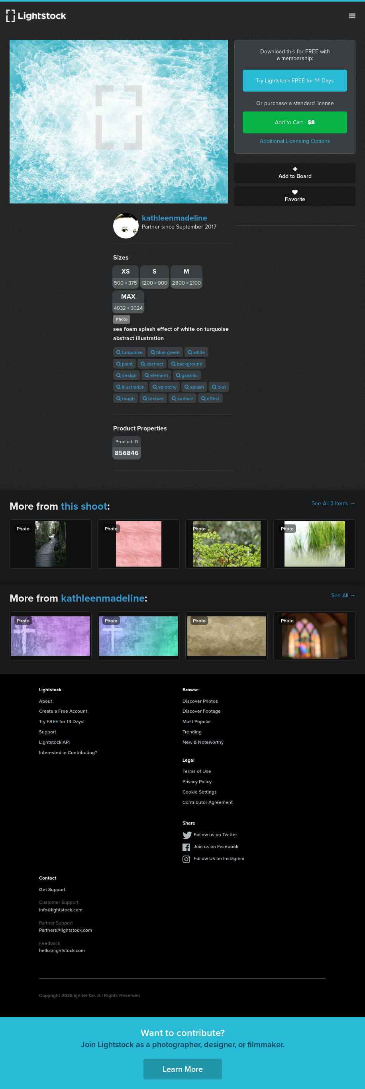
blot (219, 386)
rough (125, 398)
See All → (343, 596)
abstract (152, 363)
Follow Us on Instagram (219, 858)
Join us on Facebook (216, 846)
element (156, 375)
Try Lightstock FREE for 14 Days (295, 80)
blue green (165, 352)
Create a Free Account (63, 711)
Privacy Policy (197, 781)
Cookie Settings (199, 791)
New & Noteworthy (203, 742)
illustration (130, 386)
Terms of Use (196, 771)
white (196, 352)
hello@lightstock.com (62, 950)
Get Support (52, 889)
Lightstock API (54, 742)
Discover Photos (200, 701)
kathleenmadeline (174, 218)
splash (194, 386)
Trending (192, 731)
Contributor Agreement (207, 802)
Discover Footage (201, 711)
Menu (352, 16)
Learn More (183, 1069)
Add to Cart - (295, 122)
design (126, 375)
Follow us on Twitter (215, 834)
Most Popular (196, 721)
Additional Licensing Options (295, 141)
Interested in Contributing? (68, 752)
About (45, 701)
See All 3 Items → (333, 504)
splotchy (165, 386)
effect (210, 398)
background (186, 363)
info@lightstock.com (60, 909)
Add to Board (295, 173)
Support (47, 731)
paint (124, 363)
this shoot (84, 506)
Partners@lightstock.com (65, 930)
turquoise (129, 352)
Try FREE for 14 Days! (61, 721)
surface (182, 398)
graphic (187, 375)
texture (153, 398)
